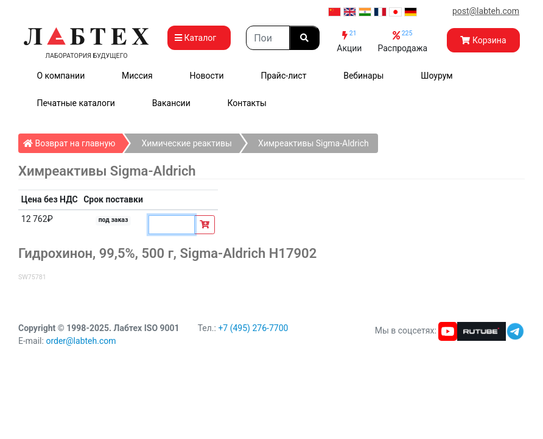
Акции (349, 41)
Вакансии (171, 103)
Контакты (247, 103)
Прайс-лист (283, 75)
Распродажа (402, 41)
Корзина (483, 40)
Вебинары (363, 75)
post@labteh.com (485, 11)
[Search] (268, 38)
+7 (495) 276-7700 (253, 328)
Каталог (199, 38)
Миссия (137, 75)
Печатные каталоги (75, 103)
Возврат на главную (72, 141)
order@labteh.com (81, 341)
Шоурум (436, 75)
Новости (207, 75)
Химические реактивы (186, 143)
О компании (61, 75)
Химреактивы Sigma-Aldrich (313, 143)
